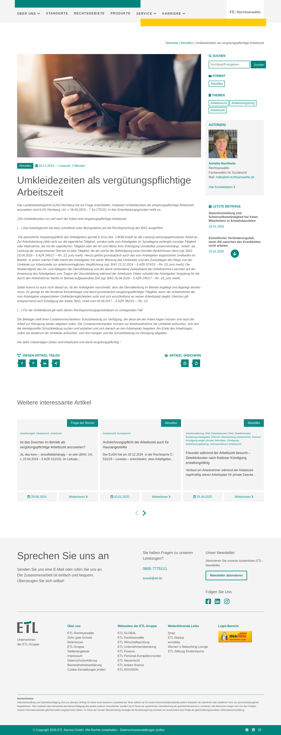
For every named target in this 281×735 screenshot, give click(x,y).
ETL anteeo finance (131, 665)
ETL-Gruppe (75, 646)
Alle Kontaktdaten (222, 187)
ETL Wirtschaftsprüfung (133, 642)
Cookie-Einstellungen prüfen (86, 669)
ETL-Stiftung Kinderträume (186, 651)
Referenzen (75, 642)
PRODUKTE (120, 13)
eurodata (174, 642)
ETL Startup (176, 637)
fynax (171, 633)
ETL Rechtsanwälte (131, 637)
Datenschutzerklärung (82, 660)
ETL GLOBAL (127, 633)
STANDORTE (57, 13)
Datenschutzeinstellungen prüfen (142, 730)
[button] (137, 518)
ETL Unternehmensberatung (137, 646)
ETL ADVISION (128, 669)
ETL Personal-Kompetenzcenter (139, 656)
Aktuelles (187, 43)
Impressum (74, 656)
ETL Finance (126, 651)
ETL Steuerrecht (129, 660)
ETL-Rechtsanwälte (80, 633)
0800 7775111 (155, 569)
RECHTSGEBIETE (89, 13)
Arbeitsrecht (219, 103)
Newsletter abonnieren (226, 575)
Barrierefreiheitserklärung (84, 665)
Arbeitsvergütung (243, 103)
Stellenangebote (78, 651)
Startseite (171, 43)
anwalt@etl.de (152, 578)
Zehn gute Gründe (79, 637)
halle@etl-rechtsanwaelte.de (235, 177)
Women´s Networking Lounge (188, 646)
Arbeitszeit (218, 110)
